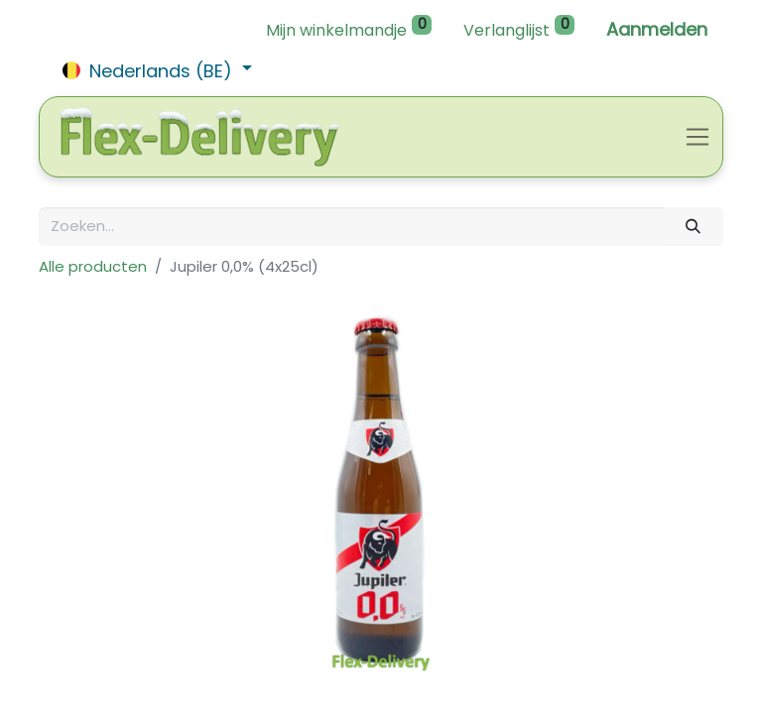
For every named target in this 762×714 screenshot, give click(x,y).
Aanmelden (656, 29)
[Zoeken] (693, 226)
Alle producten (93, 266)
